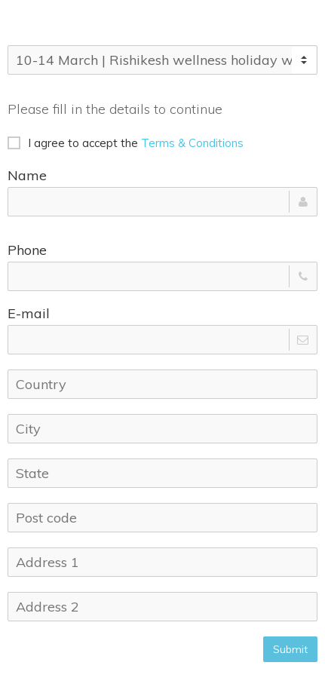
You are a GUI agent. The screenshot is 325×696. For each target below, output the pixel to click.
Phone (27, 250)
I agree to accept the (126, 143)
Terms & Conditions (192, 143)
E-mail (29, 313)
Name (27, 175)
